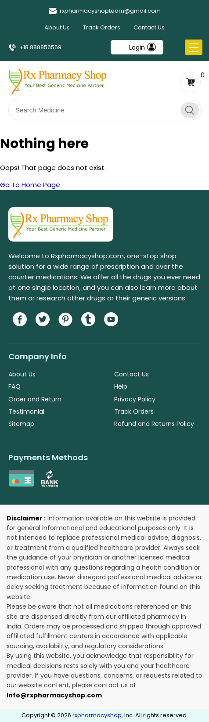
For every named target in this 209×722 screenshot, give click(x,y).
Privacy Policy (134, 399)
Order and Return (34, 399)
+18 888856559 (34, 47)
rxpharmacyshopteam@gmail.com (105, 11)
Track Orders (101, 27)
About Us (57, 27)
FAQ (14, 386)
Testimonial (26, 411)
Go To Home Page (30, 184)
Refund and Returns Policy (154, 423)
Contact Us (149, 27)
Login (137, 47)
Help (120, 386)
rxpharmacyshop (97, 715)
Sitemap (21, 423)
